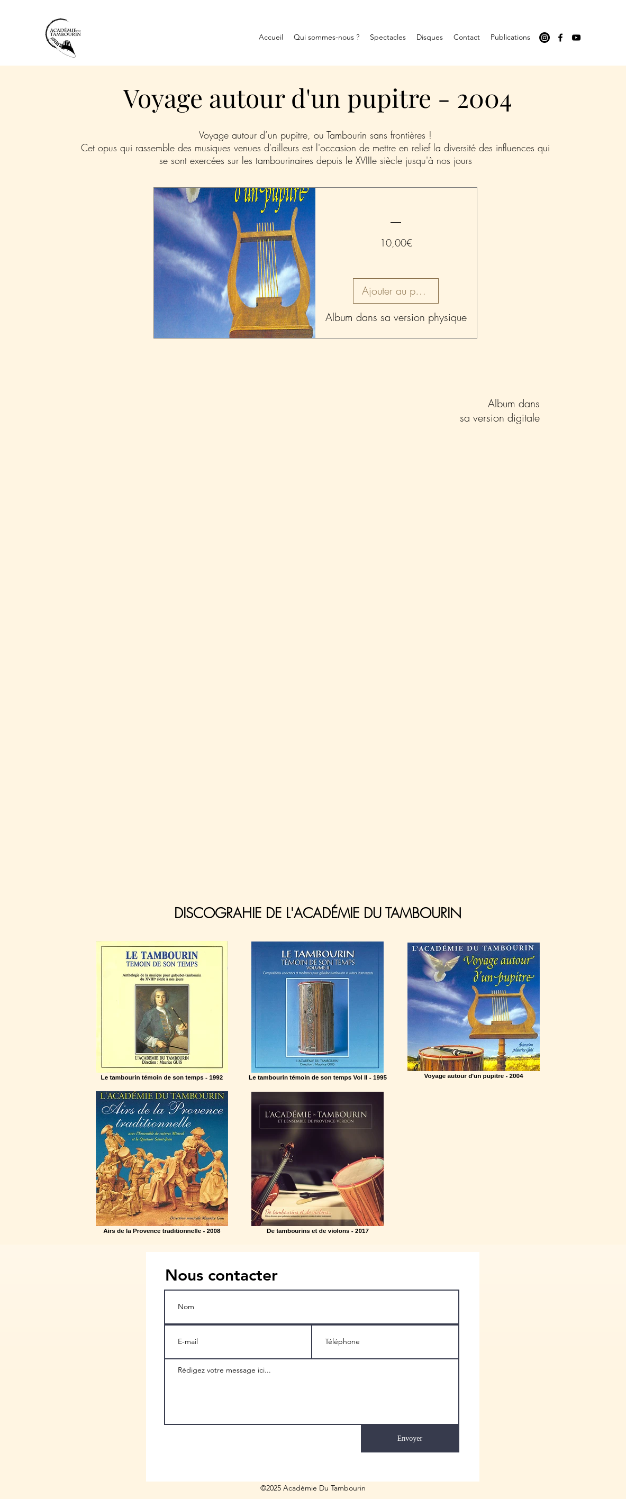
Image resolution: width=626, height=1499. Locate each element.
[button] (326, 37)
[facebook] (560, 37)
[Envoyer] (410, 1438)
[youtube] (576, 37)
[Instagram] (544, 37)
